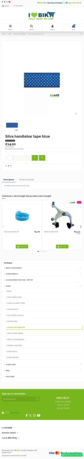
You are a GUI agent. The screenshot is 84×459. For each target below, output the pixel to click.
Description (8, 180)
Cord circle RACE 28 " (11, 232)
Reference (8, 149)
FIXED (8, 286)
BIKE (8, 371)
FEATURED (10, 377)
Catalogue (8, 263)
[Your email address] (18, 399)
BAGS (9, 291)
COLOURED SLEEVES (15, 315)
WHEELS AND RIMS (14, 345)
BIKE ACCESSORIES (14, 268)
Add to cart (23, 158)
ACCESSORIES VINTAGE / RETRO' (19, 280)
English (6, 6)
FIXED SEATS (12, 351)
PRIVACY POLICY (14, 412)
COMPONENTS (12, 274)
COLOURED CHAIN (14, 297)
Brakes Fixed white (51, 232)
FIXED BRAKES (12, 309)
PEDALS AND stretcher (15, 339)
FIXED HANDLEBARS (15, 333)
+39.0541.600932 (54, 3)
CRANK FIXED (12, 321)
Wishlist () (18, 6)
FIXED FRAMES (13, 357)
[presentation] (20, 406)
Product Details (27, 180)
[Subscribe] (37, 399)
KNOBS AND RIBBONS (16, 327)
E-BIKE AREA (11, 364)
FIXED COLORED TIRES (16, 303)
